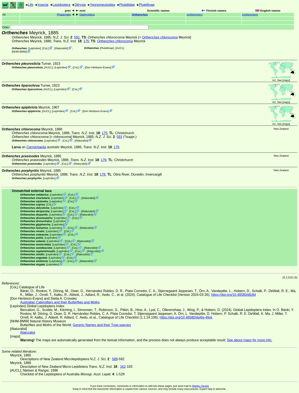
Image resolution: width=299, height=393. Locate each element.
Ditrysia (80, 5)
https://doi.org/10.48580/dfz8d (233, 294)
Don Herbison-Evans (98, 67)
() (194, 14)
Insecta (42, 5)
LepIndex (34, 48)
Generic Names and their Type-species (102, 325)
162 (123, 366)
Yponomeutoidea (102, 5)
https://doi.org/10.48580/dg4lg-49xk (186, 317)
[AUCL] (120, 48)
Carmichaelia (36, 147)
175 (86, 41)
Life (30, 5)
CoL (45, 48)
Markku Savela (200, 386)
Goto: (75, 27)
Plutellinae (147, 5)
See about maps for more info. (249, 340)
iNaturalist (61, 48)
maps (286, 80)
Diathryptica (87, 14)
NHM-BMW (19, 51)
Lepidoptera (61, 5)
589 (115, 359)
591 (77, 37)
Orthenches (140, 14)
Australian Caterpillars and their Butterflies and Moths (60, 302)
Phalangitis (64, 14)
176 (116, 147)
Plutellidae (127, 5)
